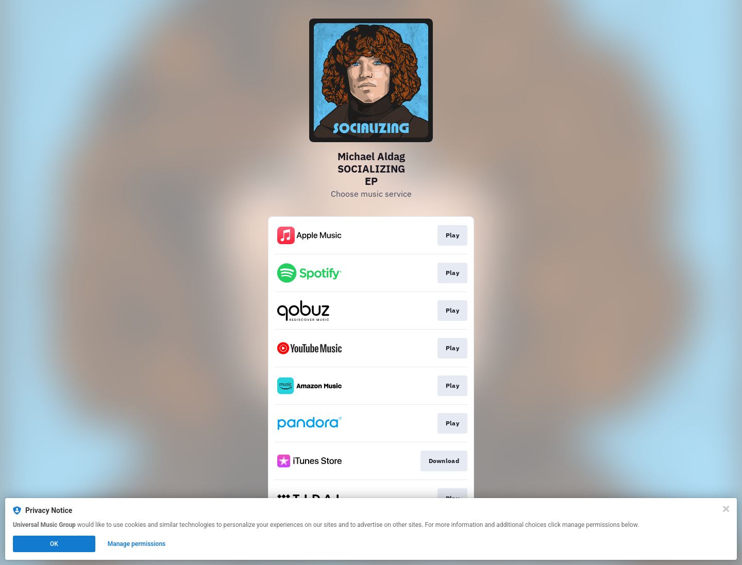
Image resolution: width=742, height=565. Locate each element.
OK (54, 543)
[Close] (726, 509)
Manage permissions (137, 543)
